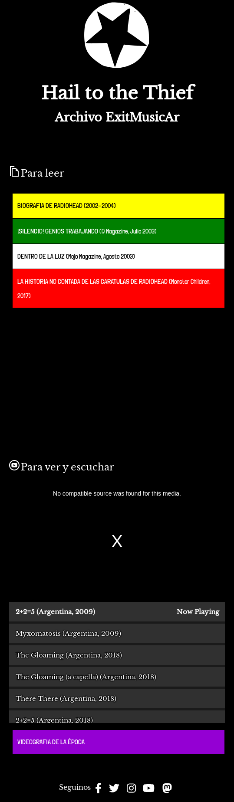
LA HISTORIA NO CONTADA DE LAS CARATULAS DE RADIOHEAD (92, 281)
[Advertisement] (87, 375)
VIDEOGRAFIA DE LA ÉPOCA (51, 742)
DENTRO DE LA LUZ (41, 256)
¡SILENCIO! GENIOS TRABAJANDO (57, 231)
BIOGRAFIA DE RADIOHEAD (49, 205)
